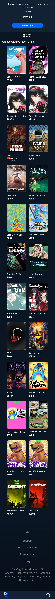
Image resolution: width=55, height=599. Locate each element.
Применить (27, 25)
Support (27, 540)
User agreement (27, 547)
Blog (27, 561)
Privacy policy (27, 554)
